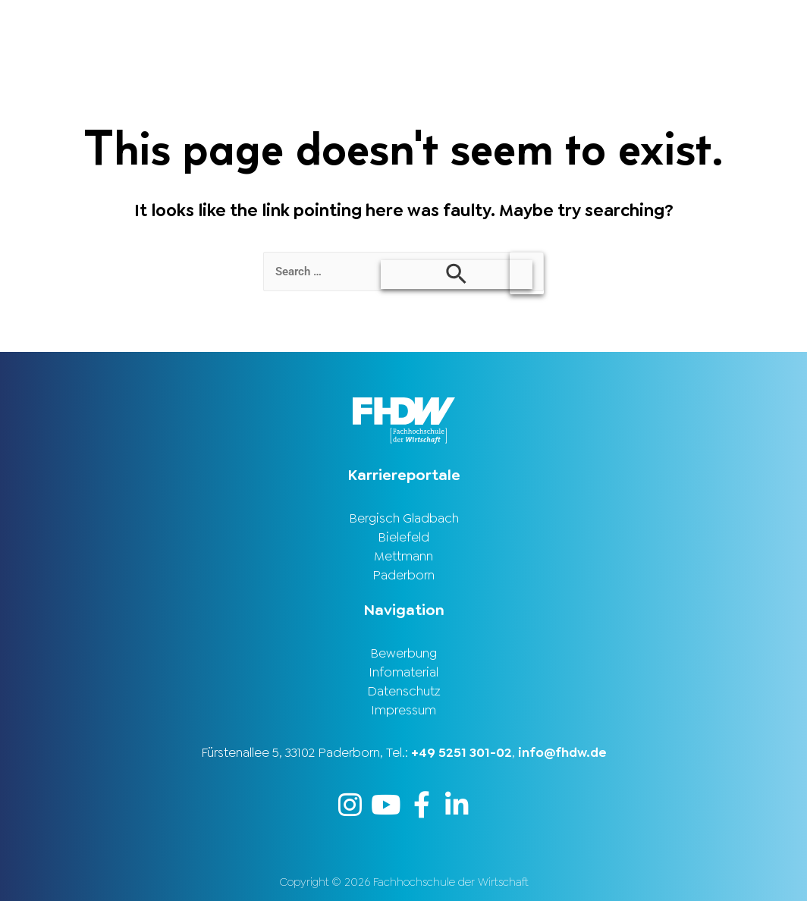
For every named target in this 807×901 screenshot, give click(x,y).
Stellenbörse (604, 25)
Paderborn (403, 575)
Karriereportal (732, 25)
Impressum (403, 710)
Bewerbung (403, 653)
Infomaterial (403, 672)
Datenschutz (404, 691)
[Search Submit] (456, 274)
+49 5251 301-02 (461, 752)
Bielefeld (403, 537)
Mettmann (403, 556)
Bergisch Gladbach (404, 518)
